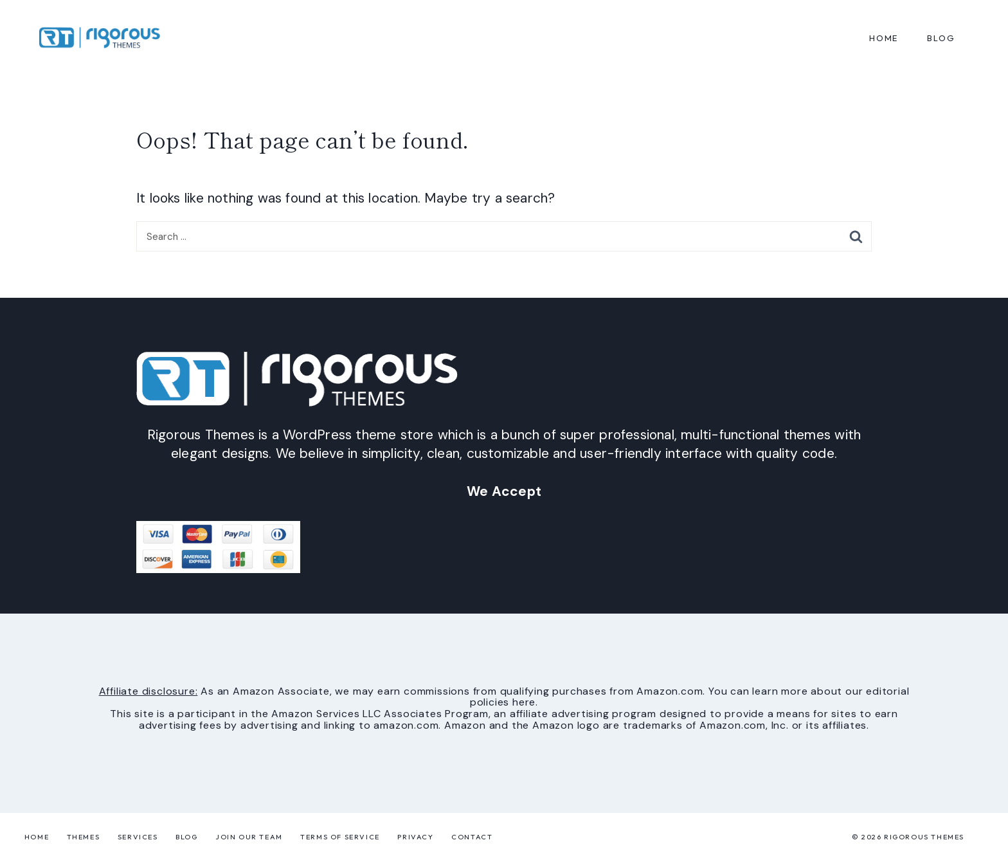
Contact (471, 836)
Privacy (415, 836)
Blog (186, 836)
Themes (83, 836)
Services (138, 836)
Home (883, 38)
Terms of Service (340, 836)
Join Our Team (249, 836)
